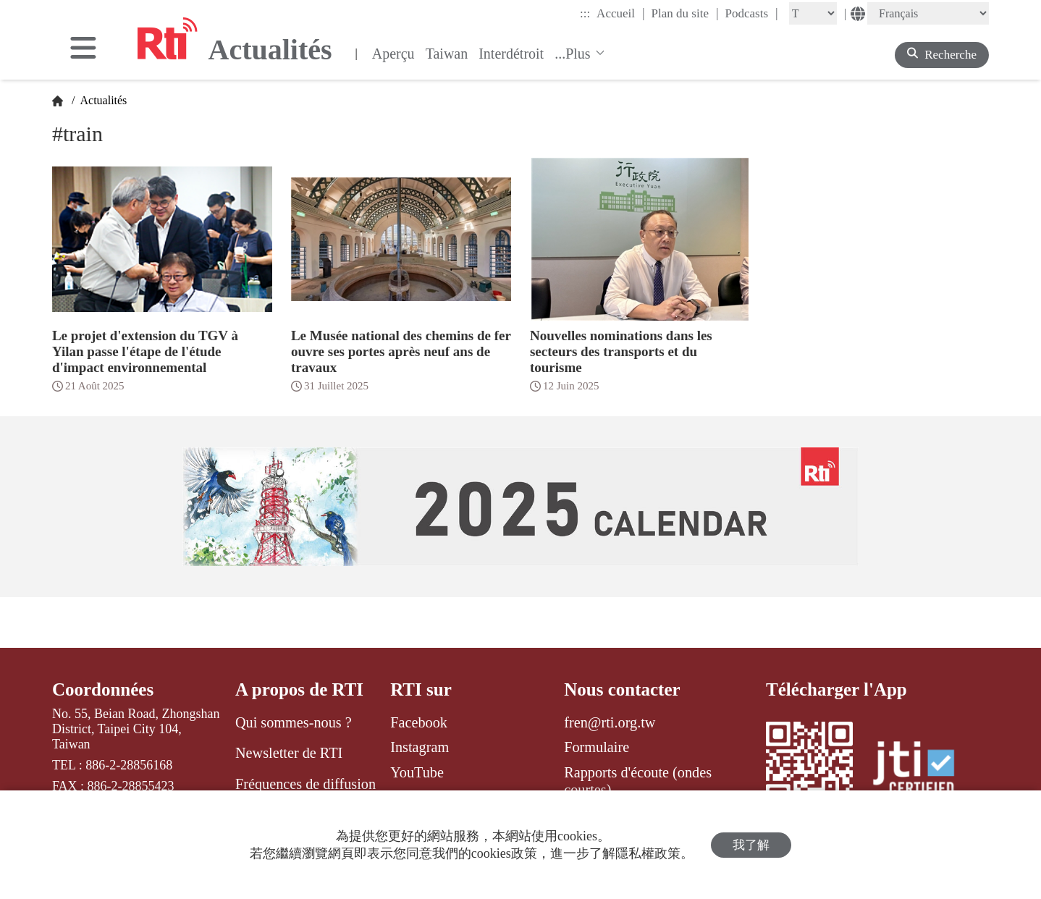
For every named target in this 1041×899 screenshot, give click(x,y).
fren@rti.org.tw (609, 722)
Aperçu (393, 54)
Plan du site (685, 13)
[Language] (928, 13)
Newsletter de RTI (288, 753)
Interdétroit (511, 54)
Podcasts (751, 13)
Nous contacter (622, 689)
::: (585, 13)
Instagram (419, 747)
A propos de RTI (299, 689)
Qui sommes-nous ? (293, 722)
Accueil (620, 13)
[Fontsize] (813, 13)
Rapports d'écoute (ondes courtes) (638, 781)
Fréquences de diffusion (305, 784)
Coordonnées (102, 689)
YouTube (417, 772)
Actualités (102, 100)
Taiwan (447, 54)
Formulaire (596, 747)
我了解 (751, 845)
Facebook (418, 722)
